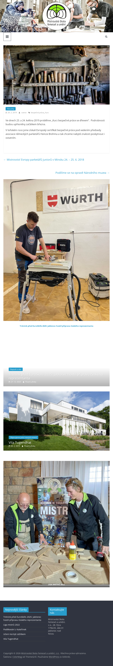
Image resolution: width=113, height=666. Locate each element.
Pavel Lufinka (30, 382)
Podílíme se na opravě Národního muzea (82, 172)
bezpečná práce (37, 112)
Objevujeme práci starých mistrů (23, 437)
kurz (47, 112)
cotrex (24, 112)
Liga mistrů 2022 (11, 624)
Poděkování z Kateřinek (14, 629)
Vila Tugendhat (20, 442)
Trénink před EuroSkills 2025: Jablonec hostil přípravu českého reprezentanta (56, 326)
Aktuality (10, 108)
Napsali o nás (15, 369)
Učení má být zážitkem (14, 634)
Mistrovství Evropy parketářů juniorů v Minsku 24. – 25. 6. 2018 (43, 159)
